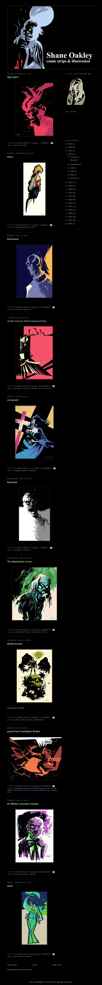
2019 (70, 154)
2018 (70, 182)
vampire (32, 470)
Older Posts (57, 965)
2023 (70, 144)
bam (15, 956)
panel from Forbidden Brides (23, 731)
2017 (70, 186)
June (72, 171)
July (72, 168)
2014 (70, 196)
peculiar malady (21, 874)
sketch (27, 309)
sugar (28, 956)
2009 (70, 213)
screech (26, 550)
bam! (10, 886)
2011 (70, 206)
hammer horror (21, 470)
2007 (70, 220)
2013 (70, 200)
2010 (70, 210)
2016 (70, 189)
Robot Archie (14, 644)
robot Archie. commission (32, 720)
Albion (17, 720)
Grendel (18, 388)
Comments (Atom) (25, 970)
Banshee (12, 482)
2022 (70, 147)
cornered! (12, 400)
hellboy (23, 145)
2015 (70, 193)
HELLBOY (13, 77)
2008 (70, 217)
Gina (9, 157)
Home (35, 965)
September (74, 164)
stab (9, 792)
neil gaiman (52, 790)
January (73, 178)
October (73, 157)
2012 (70, 203)
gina (33, 227)
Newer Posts (12, 965)
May (72, 175)
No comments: (45, 307)
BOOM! (16, 145)
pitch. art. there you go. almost (37, 388)
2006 (70, 224)
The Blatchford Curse (19, 561)
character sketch (22, 227)
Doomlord (13, 239)
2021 (70, 151)
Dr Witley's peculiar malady (23, 804)
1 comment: (44, 143)
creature (35, 632)
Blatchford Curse (22, 632)
